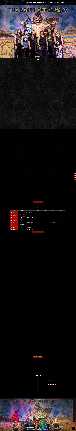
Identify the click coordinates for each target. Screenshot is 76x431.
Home (27, 2)
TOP (73, 429)
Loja (30, 2)
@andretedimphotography (42, 428)
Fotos (48, 2)
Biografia (37, 2)
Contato (62, 2)
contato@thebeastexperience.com (24, 373)
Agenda (33, 2)
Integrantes (43, 2)
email (29, 372)
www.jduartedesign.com (45, 429)
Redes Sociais (57, 2)
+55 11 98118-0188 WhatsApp (24, 369)
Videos (51, 2)
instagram (24, 372)
